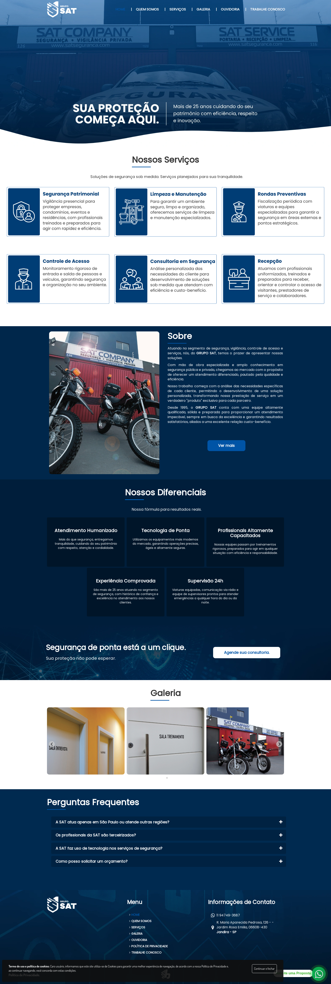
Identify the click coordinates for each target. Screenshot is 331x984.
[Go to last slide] (52, 744)
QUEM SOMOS (140, 921)
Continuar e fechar (264, 968)
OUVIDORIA (138, 940)
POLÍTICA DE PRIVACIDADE (148, 946)
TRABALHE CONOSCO (145, 952)
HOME (134, 915)
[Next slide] (279, 744)
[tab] (164, 778)
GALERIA (135, 934)
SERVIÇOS (137, 927)
